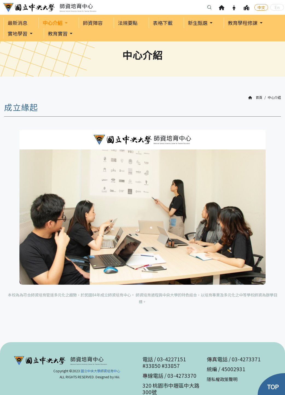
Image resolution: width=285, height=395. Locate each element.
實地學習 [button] (18, 34)
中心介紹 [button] (53, 23)
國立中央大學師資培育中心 (100, 370)
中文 (261, 7)
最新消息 (17, 23)
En (277, 7)
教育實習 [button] (58, 34)
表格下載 (163, 23)
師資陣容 (93, 23)
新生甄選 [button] (198, 23)
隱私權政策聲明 (222, 379)
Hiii (117, 376)
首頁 (255, 97)
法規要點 (128, 23)
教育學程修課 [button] (243, 23)
